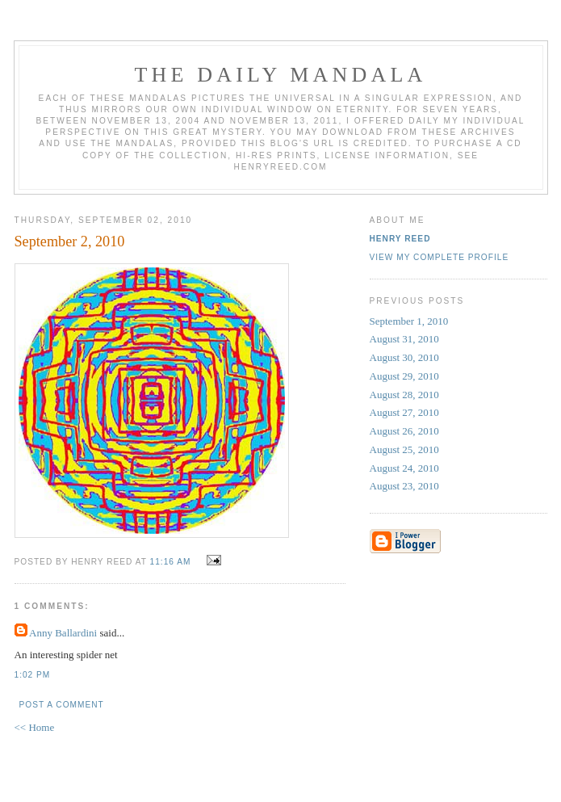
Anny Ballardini (63, 633)
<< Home (35, 727)
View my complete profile (439, 257)
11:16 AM (170, 561)
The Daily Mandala (280, 74)
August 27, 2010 (404, 412)
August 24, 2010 (404, 468)
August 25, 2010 (404, 449)
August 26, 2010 (404, 431)
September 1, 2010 (409, 321)
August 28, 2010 (404, 394)
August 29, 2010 (404, 376)
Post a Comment (61, 704)
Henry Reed (400, 238)
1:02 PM (33, 674)
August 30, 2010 (404, 357)
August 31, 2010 (404, 339)
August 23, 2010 (404, 486)
